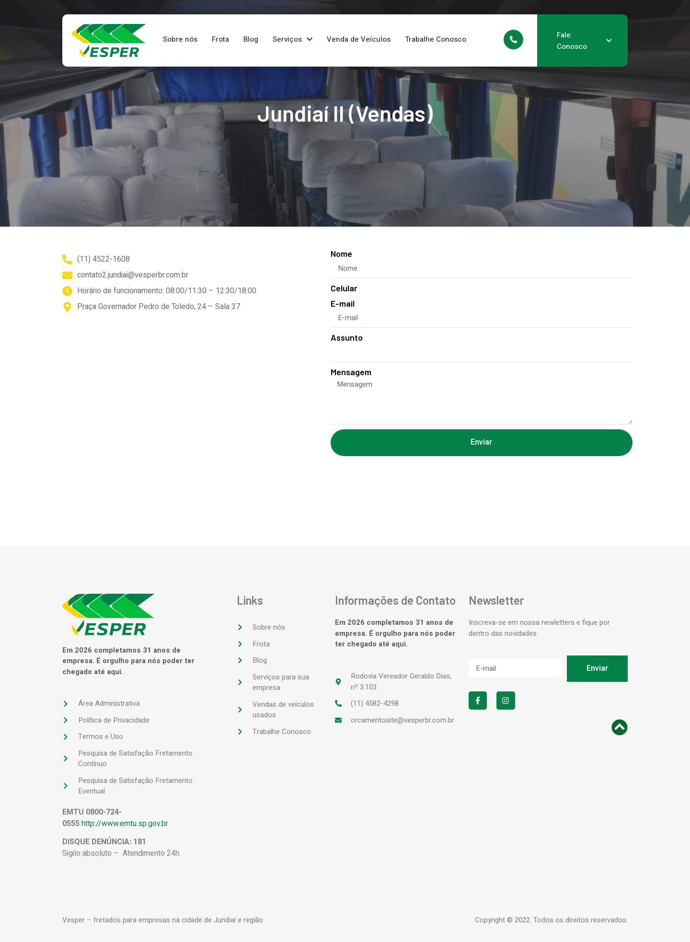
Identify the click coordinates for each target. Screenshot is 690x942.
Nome (341, 254)
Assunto (347, 338)
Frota (220, 39)
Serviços (292, 39)
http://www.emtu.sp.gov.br (124, 823)
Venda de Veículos (359, 39)
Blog (250, 39)
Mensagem (351, 372)
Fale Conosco (584, 41)
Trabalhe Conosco (435, 39)
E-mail (343, 304)
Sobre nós (180, 39)
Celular (344, 288)
